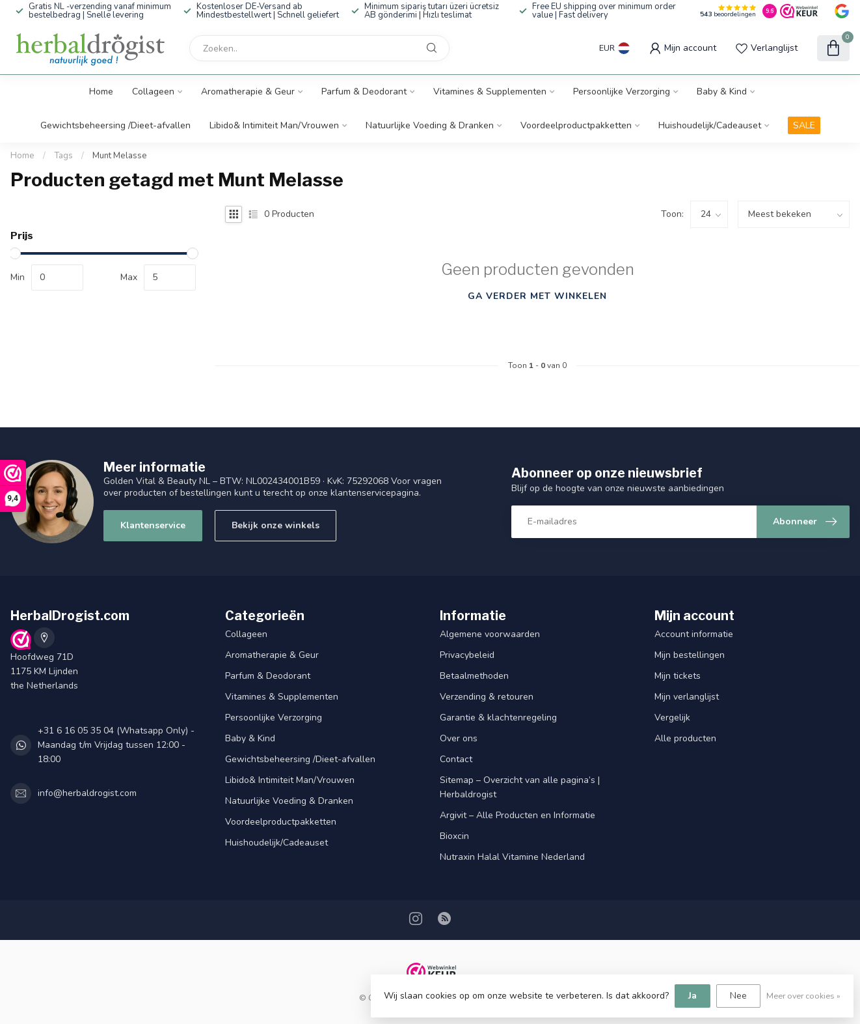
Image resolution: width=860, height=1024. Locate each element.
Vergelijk (672, 717)
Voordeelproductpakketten (576, 125)
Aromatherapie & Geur (248, 91)
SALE (804, 125)
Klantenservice (152, 525)
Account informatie (693, 634)
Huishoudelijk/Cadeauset (709, 125)
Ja (692, 995)
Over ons (458, 738)
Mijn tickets (677, 676)
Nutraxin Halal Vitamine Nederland (512, 857)
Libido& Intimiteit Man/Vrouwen (274, 125)
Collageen (153, 91)
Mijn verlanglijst (686, 696)
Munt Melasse (119, 156)
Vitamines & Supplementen (489, 91)
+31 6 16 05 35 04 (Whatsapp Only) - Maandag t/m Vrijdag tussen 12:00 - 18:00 (116, 744)
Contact (456, 759)
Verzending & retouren (486, 696)
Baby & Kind (722, 91)
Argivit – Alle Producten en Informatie (517, 815)
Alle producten (685, 738)
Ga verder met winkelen (537, 296)
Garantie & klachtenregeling (498, 717)
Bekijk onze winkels (275, 525)
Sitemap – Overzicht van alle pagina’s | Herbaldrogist (520, 787)
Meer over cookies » (803, 995)
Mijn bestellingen (689, 655)
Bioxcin (454, 836)
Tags (63, 156)
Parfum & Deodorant (364, 91)
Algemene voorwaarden (490, 634)
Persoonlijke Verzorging (621, 91)
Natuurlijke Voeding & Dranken (430, 125)
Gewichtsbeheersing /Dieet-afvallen (115, 125)
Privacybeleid (467, 655)
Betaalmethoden (474, 676)
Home (101, 91)
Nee (738, 995)
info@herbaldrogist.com (87, 793)
